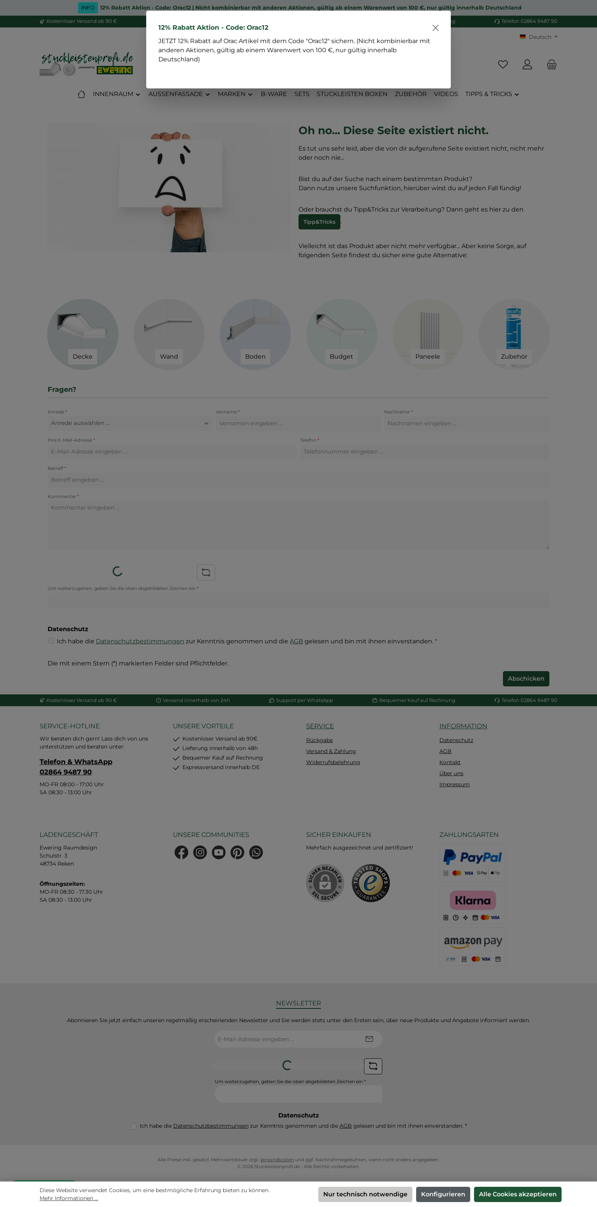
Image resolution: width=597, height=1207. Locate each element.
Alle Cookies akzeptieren (518, 1194)
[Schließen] (435, 28)
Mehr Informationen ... (69, 1198)
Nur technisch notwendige (365, 1194)
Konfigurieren (443, 1194)
